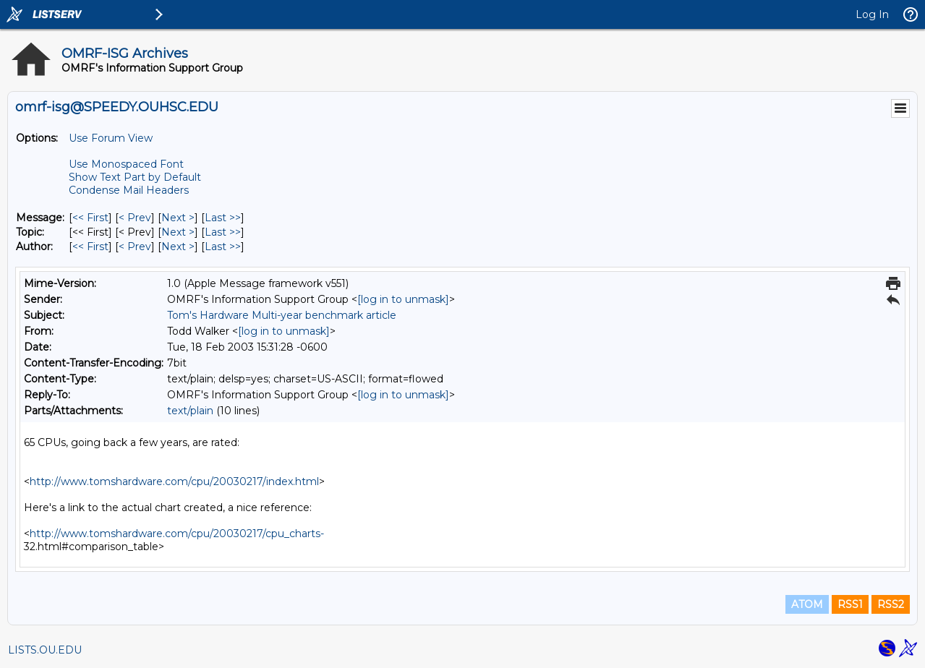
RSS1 (850, 604)
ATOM (807, 604)
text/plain (190, 410)
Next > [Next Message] (178, 217)
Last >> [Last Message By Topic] (223, 232)
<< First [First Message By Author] (90, 246)
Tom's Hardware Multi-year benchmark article (281, 315)
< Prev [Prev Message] (135, 217)
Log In (872, 14)
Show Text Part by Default (135, 177)
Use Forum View (111, 138)
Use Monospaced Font (126, 164)
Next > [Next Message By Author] (178, 246)
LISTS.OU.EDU (45, 649)
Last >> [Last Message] (223, 217)
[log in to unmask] (403, 299)
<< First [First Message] (90, 217)
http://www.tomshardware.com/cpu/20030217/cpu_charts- (177, 533)
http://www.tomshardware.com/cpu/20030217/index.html (174, 481)
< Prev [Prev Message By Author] (135, 246)
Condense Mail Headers (129, 190)
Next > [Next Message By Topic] (178, 232)
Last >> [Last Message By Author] (223, 246)
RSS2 (890, 604)
